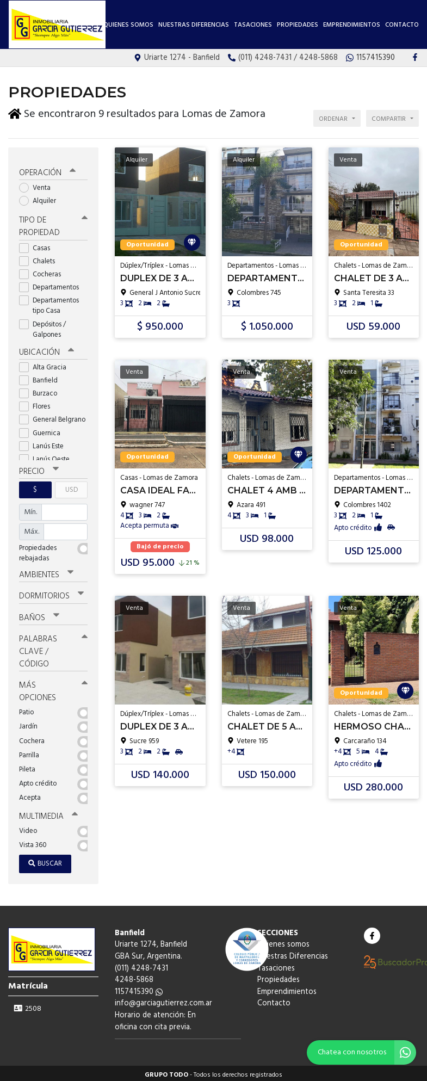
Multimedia (48, 813)
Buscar (45, 860)
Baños (39, 614)
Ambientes (46, 571)
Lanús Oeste (48, 456)
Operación (47, 169)
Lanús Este (45, 443)
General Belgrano (53, 416)
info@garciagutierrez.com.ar (163, 1000)
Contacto (402, 25)
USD (71, 486)
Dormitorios (51, 593)
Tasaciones (253, 25)
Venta (38, 185)
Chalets (40, 258)
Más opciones (53, 688)
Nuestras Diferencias (193, 25)
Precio (39, 468)
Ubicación (46, 349)
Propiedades (297, 25)
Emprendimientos (351, 25)
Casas (38, 245)
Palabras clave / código (53, 648)
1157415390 (139, 988)
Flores (38, 403)
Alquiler (41, 198)
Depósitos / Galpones (43, 326)
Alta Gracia (46, 364)
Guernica (43, 430)
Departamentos (52, 284)
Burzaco (41, 390)
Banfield (42, 377)
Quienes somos (128, 25)
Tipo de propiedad (53, 224)
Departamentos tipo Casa (49, 302)
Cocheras (43, 271)
